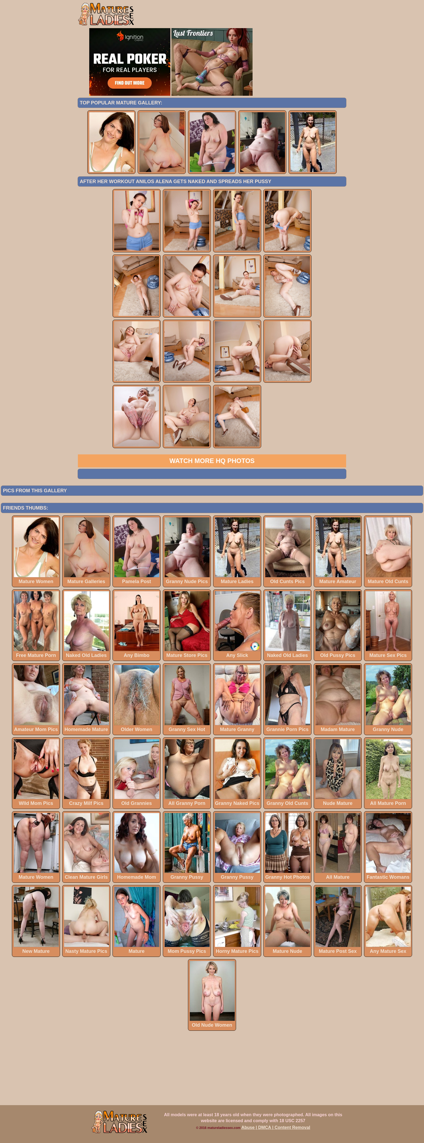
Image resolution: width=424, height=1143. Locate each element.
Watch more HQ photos (211, 460)
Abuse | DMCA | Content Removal (275, 1127)
